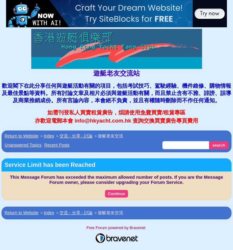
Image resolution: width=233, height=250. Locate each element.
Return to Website (22, 135)
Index (49, 135)
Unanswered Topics (23, 145)
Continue (116, 193)
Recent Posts (56, 145)
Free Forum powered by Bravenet (116, 227)
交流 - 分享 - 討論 (76, 135)
